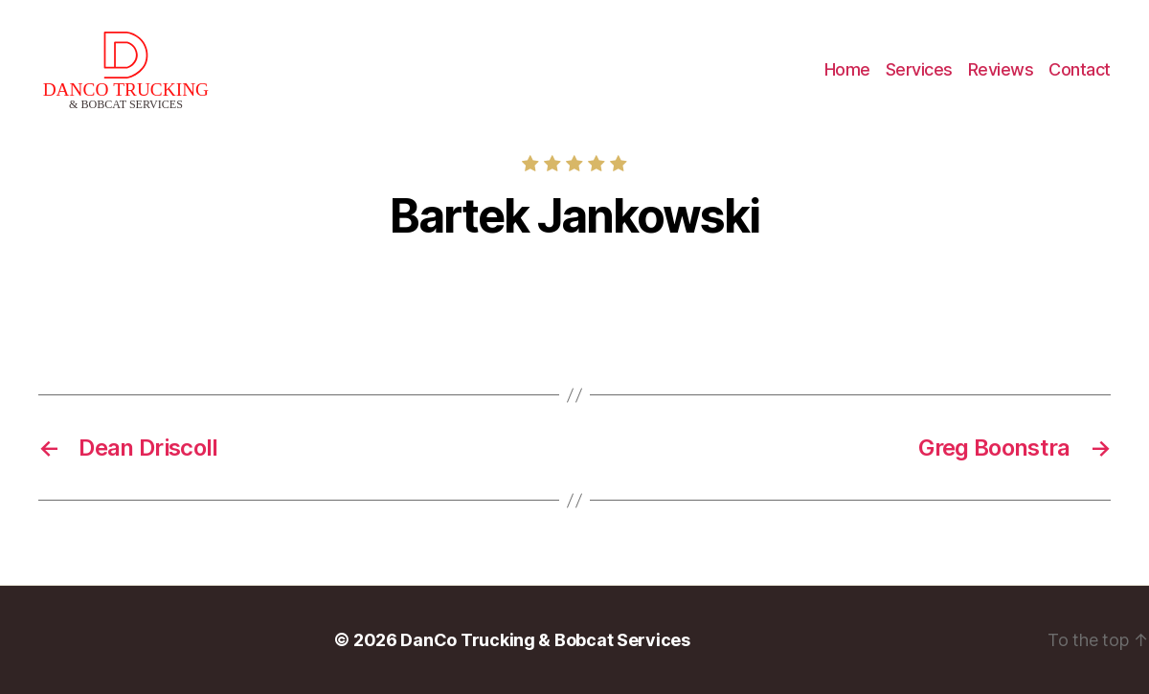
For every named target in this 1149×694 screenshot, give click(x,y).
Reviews (1001, 69)
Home (847, 69)
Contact (1079, 69)
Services (919, 69)
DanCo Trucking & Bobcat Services (544, 640)
